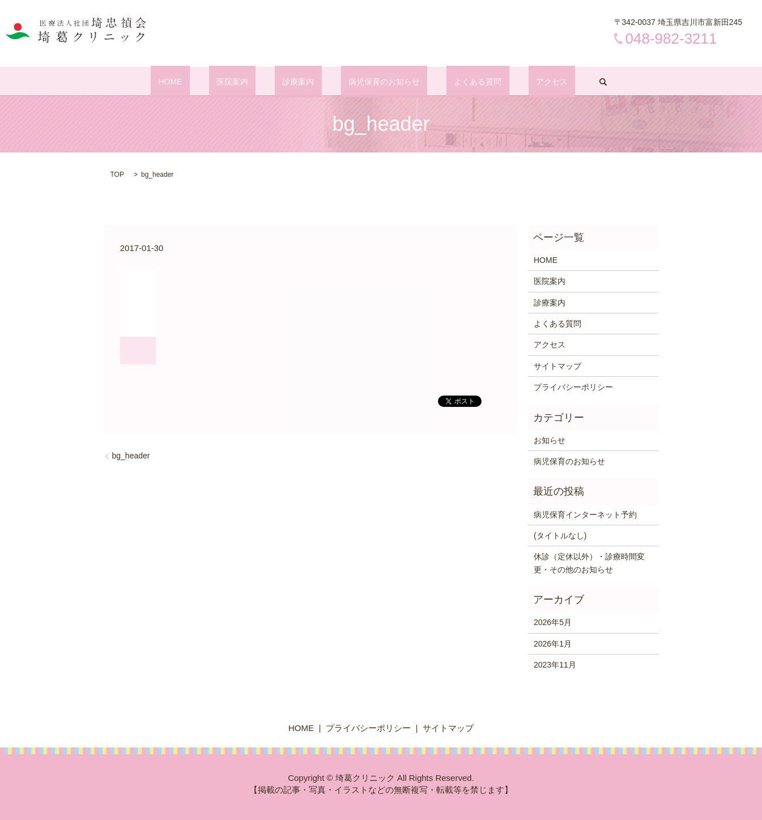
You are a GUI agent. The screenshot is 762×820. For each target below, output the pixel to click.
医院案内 (255, 81)
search (556, 81)
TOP (117, 175)
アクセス (514, 81)
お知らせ (549, 440)
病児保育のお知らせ (376, 81)
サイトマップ (557, 366)
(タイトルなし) (560, 535)
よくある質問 (455, 81)
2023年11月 (555, 664)
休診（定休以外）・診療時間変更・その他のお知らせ (589, 562)
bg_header (131, 455)
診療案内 (306, 81)
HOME (208, 81)
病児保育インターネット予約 (585, 514)
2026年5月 (553, 622)
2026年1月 (553, 643)
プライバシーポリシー (573, 387)
